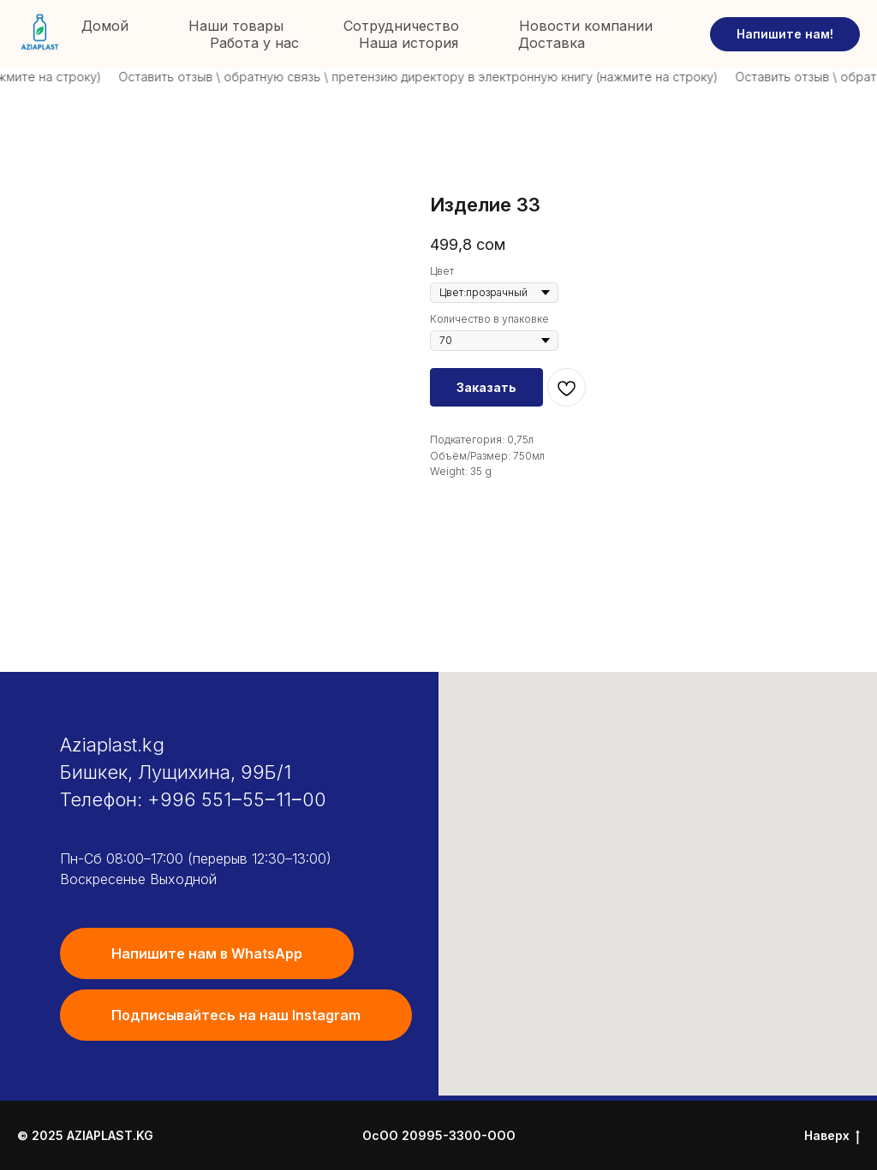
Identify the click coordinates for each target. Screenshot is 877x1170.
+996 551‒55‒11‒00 (236, 799)
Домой (104, 25)
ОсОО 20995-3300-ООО (439, 1135)
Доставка (551, 42)
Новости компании (586, 25)
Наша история (408, 42)
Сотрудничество (401, 25)
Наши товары (235, 25)
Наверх (832, 1136)
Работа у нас (254, 42)
